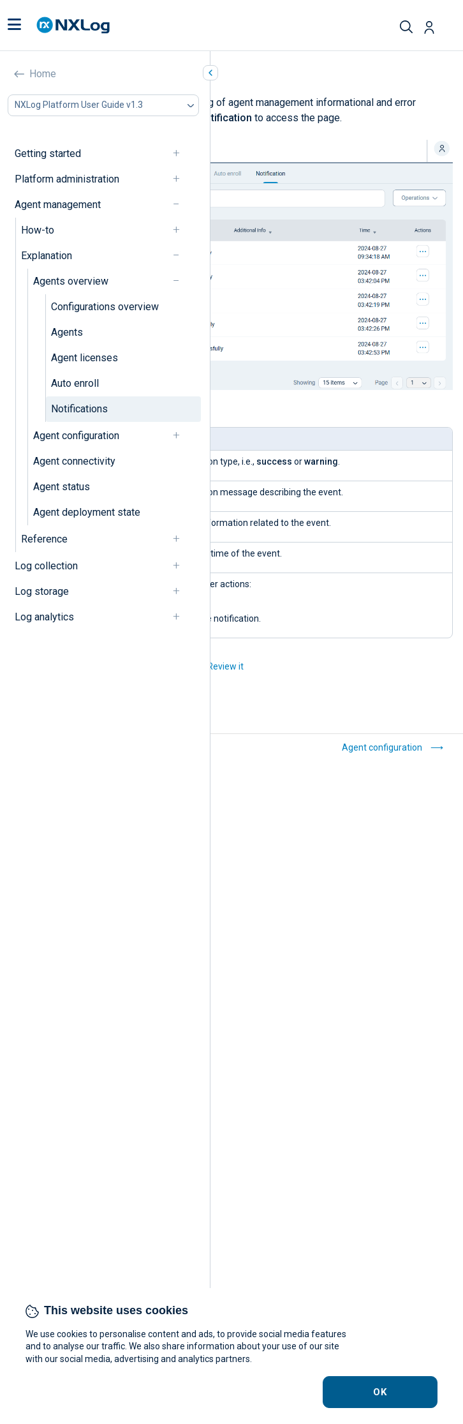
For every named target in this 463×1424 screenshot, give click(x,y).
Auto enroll (75, 383)
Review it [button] (225, 666)
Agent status (61, 487)
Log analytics (44, 617)
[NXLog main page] (73, 25)
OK (380, 1392)
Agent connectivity (74, 461)
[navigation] (182, 153)
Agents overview (70, 281)
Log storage (42, 591)
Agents (67, 332)
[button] (14, 25)
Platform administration (67, 179)
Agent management (58, 205)
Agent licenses (84, 358)
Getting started (48, 153)
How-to (37, 230)
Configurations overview (105, 307)
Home (42, 74)
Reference (44, 539)
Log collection (46, 566)
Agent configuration (76, 436)
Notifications (79, 409)
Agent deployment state (86, 512)
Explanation (46, 256)
